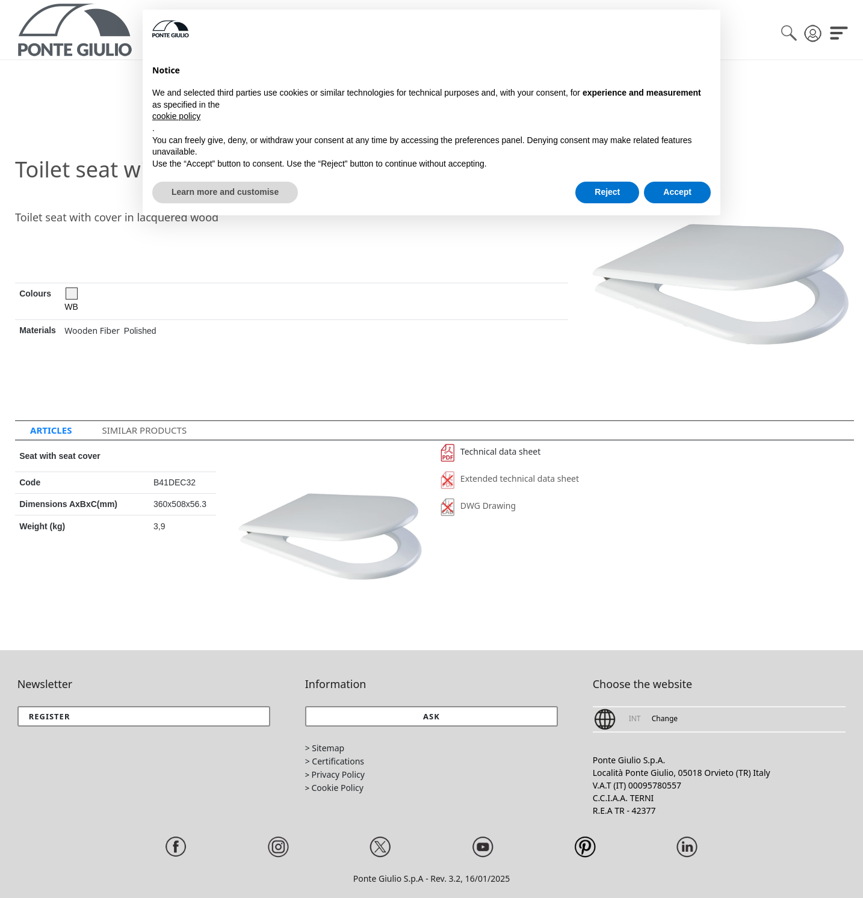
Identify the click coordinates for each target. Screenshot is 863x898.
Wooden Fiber (92, 330)
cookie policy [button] (176, 116)
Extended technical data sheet (510, 478)
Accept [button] (677, 192)
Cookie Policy (337, 787)
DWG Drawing (478, 505)
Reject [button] (607, 192)
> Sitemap (324, 748)
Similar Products (144, 430)
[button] (431, 716)
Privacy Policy (338, 774)
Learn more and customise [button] (225, 192)
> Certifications (334, 761)
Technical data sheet (490, 451)
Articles (51, 430)
